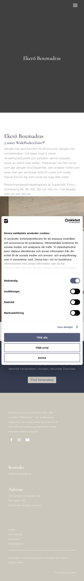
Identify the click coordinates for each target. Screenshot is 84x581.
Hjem (11, 529)
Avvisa (42, 357)
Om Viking (15, 534)
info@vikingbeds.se (19, 473)
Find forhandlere (42, 379)
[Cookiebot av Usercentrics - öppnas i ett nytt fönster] (65, 221)
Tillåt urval (42, 347)
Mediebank (15, 544)
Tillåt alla (42, 337)
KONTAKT (14, 539)
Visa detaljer (65, 326)
